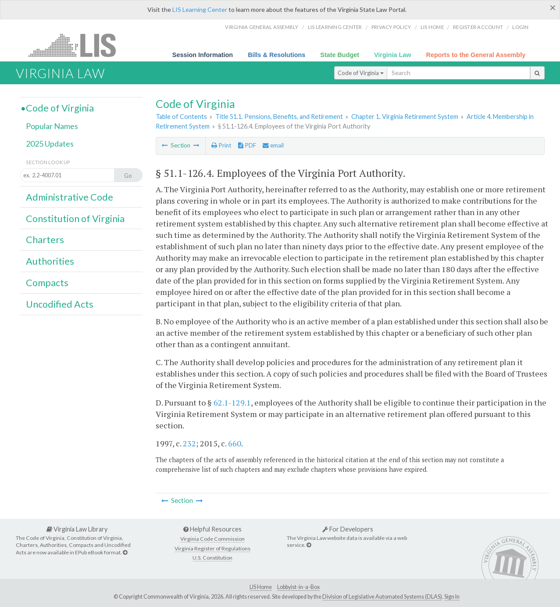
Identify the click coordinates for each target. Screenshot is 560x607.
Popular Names (52, 126)
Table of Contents (181, 116)
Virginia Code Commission (212, 538)
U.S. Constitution (212, 557)
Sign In (452, 596)
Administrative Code (69, 197)
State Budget (339, 54)
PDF (247, 145)
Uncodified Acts (59, 304)
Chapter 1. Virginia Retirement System (404, 116)
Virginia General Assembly (261, 27)
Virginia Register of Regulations (212, 548)
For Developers (347, 529)
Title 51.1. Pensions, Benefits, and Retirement (279, 116)
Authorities (50, 261)
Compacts (47, 282)
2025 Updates (50, 143)
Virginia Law (392, 54)
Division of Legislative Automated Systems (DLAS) (382, 596)
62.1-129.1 (232, 402)
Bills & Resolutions (276, 54)
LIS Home (261, 587)
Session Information (202, 54)
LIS (77, 45)
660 (234, 443)
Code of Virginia (361, 72)
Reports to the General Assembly (476, 54)
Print (221, 145)
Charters (45, 239)
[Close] (552, 7)
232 (189, 443)
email (273, 145)
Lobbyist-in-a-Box (298, 587)
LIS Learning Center (199, 9)
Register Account (478, 27)
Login (520, 27)
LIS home (432, 27)
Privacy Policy (391, 27)
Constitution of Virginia (75, 218)
